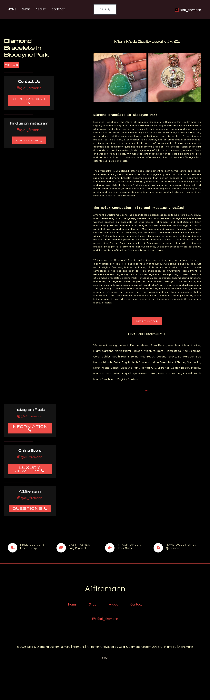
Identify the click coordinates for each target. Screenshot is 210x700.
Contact (58, 9)
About (41, 9)
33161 (147, 390)
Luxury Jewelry (27, 469)
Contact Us (27, 140)
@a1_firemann (30, 88)
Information (30, 426)
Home (12, 9)
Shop (26, 9)
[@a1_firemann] (188, 10)
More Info (145, 321)
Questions (28, 508)
